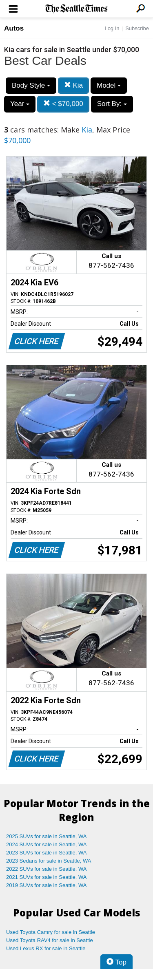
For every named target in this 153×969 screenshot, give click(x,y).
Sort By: (112, 104)
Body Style (31, 85)
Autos (14, 28)
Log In (111, 28)
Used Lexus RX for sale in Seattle (45, 948)
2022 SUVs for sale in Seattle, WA (46, 869)
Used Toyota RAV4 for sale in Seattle (49, 940)
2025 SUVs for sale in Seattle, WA (46, 836)
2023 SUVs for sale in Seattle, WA (46, 853)
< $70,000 (63, 104)
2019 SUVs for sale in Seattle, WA (46, 885)
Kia (73, 85)
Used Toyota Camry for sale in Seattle (50, 932)
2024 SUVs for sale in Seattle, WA (46, 844)
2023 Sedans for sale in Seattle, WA (48, 861)
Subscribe (137, 28)
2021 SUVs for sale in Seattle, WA (46, 877)
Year (19, 104)
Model (109, 85)
